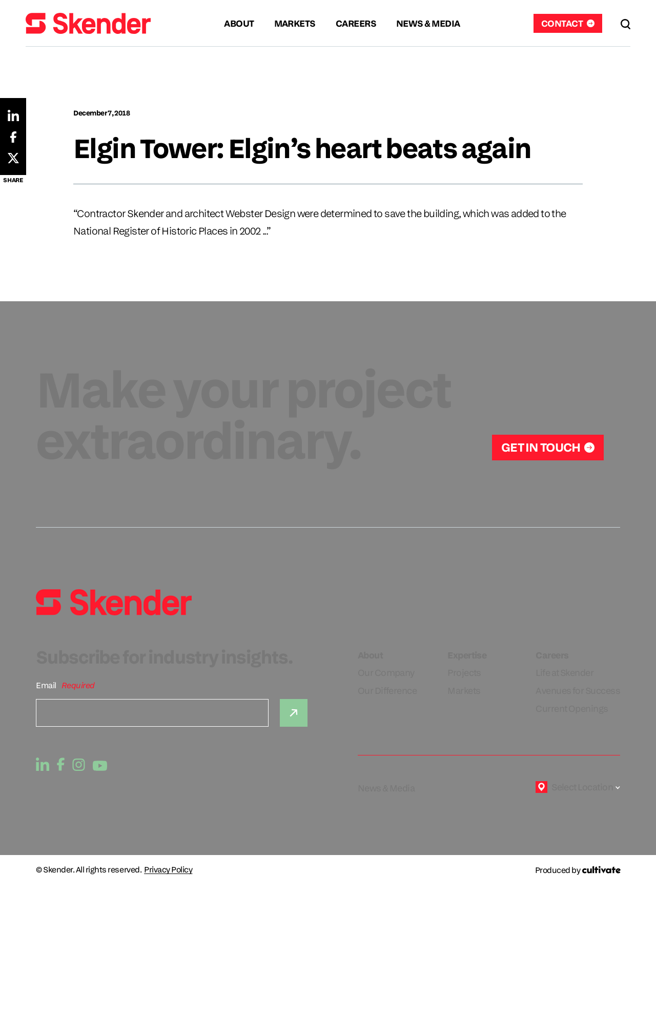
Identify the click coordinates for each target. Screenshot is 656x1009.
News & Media (386, 788)
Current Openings (572, 708)
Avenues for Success (578, 690)
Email (46, 685)
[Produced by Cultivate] (577, 870)
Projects (464, 672)
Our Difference (387, 690)
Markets (463, 690)
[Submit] (294, 713)
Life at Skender (564, 672)
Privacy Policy (168, 870)
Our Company (386, 672)
